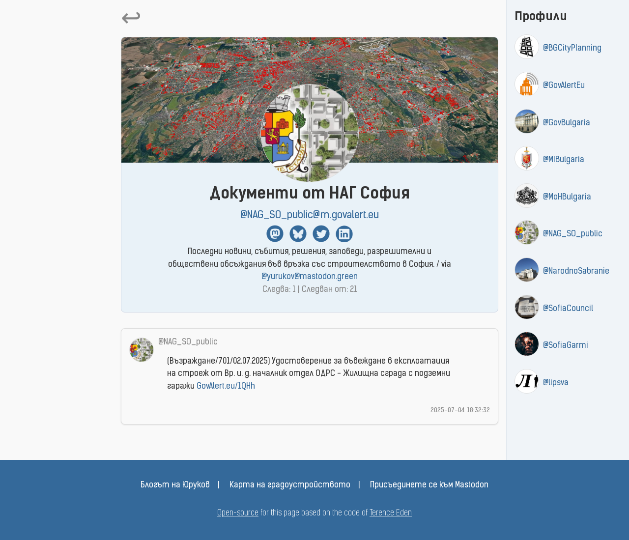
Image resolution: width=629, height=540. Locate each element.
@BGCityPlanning (572, 49)
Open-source (237, 513)
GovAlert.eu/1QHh (226, 387)
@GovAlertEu (564, 86)
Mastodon (275, 233)
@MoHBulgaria (567, 197)
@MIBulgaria (563, 160)
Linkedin (344, 233)
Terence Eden (391, 513)
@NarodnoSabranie (576, 272)
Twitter (321, 233)
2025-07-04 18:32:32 (460, 410)
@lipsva (556, 383)
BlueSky (298, 233)
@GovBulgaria (566, 123)
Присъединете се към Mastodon (429, 485)
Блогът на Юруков (175, 485)
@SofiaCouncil (568, 309)
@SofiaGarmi (565, 346)
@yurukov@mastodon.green (309, 277)
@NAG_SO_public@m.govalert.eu (309, 215)
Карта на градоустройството (289, 485)
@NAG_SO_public (572, 234)
